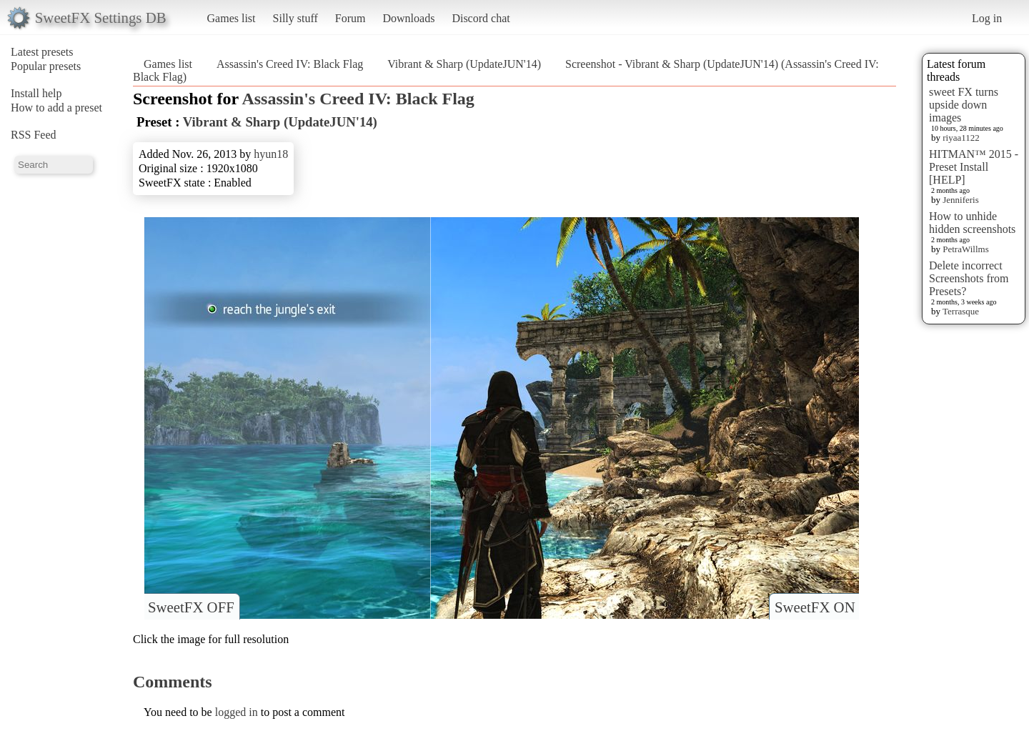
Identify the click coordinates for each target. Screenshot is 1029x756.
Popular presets (46, 66)
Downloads (408, 18)
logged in (236, 712)
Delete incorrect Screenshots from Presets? (969, 278)
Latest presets (42, 52)
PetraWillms (965, 249)
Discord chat (480, 18)
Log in (987, 18)
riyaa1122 (961, 137)
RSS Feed (33, 135)
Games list (231, 18)
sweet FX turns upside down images (963, 105)
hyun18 (271, 154)
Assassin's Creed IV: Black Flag (290, 64)
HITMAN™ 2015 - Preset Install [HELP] (973, 167)
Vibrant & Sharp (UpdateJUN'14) (464, 64)
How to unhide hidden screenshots (972, 222)
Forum (350, 18)
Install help (36, 93)
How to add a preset (56, 107)
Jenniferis (961, 199)
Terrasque (961, 311)
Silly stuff (295, 18)
